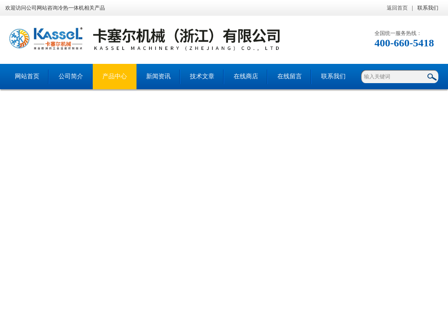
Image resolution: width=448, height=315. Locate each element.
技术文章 (202, 76)
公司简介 (71, 76)
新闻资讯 (158, 76)
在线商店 (246, 76)
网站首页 (27, 76)
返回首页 (397, 8)
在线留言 (289, 76)
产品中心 (114, 76)
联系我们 (427, 8)
